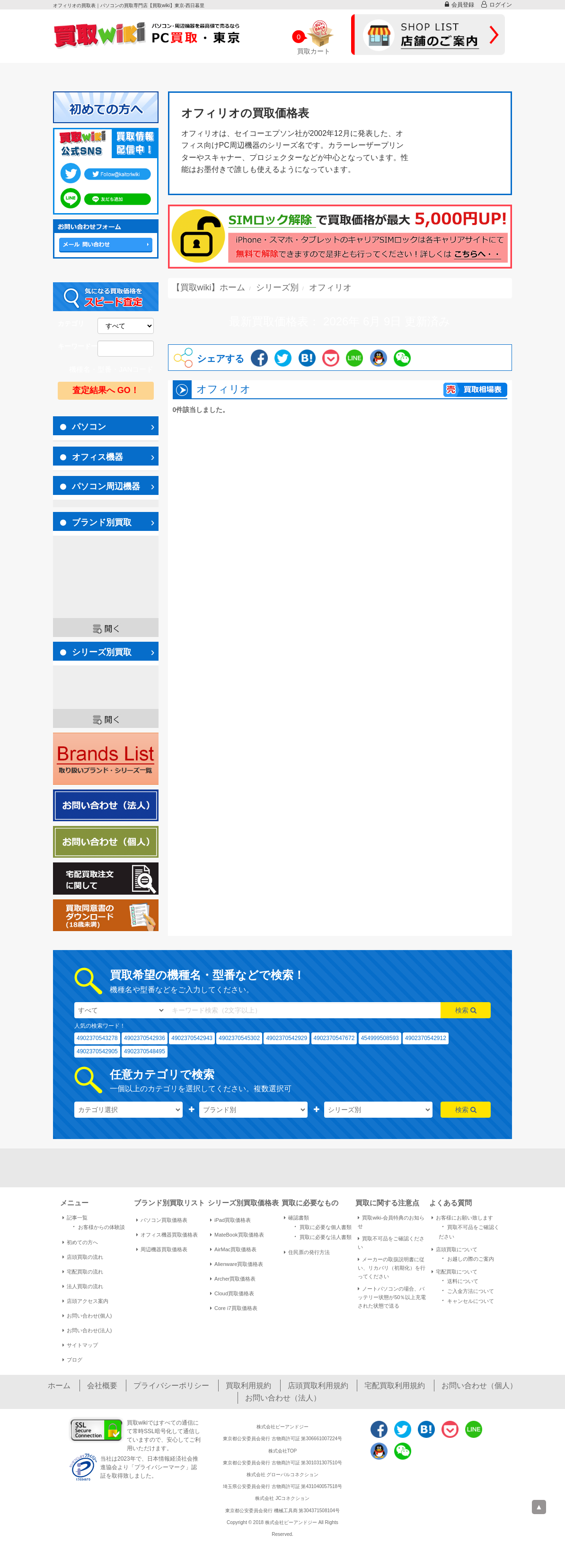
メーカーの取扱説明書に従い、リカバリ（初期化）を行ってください (391, 1267)
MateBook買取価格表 (237, 1235)
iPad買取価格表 (230, 1220)
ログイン (496, 4)
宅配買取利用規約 (394, 1386)
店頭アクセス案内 (85, 1301)
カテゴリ (71, 323)
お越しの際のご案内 (466, 1258)
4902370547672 (334, 1038)
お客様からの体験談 (97, 1226)
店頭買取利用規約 (318, 1386)
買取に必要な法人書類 (321, 1236)
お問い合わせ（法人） (283, 1398)
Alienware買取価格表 (236, 1264)
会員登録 (459, 4)
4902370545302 (239, 1038)
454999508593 (380, 1038)
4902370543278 (97, 1038)
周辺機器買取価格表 (161, 1249)
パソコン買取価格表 (161, 1220)
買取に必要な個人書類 (321, 1226)
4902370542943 (191, 1038)
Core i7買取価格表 (233, 1308)
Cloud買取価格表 (232, 1293)
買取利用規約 (248, 1386)
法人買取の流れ (82, 1286)
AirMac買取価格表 (233, 1249)
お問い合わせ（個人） (479, 1386)
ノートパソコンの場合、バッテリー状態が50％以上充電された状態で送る (392, 1297)
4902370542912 (425, 1038)
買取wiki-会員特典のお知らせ (391, 1222)
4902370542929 (286, 1038)
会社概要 (102, 1386)
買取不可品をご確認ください (391, 1243)
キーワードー (77, 346)
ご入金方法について (466, 1290)
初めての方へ (80, 1242)
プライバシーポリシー (171, 1386)
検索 (466, 1010)
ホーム (59, 1386)
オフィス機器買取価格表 (167, 1235)
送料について (458, 1280)
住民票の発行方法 (307, 1252)
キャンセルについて (466, 1300)
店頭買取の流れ (82, 1257)
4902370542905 (97, 1051)
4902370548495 (144, 1051)
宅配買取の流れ (82, 1271)
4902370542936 (144, 1038)
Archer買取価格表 (233, 1279)
